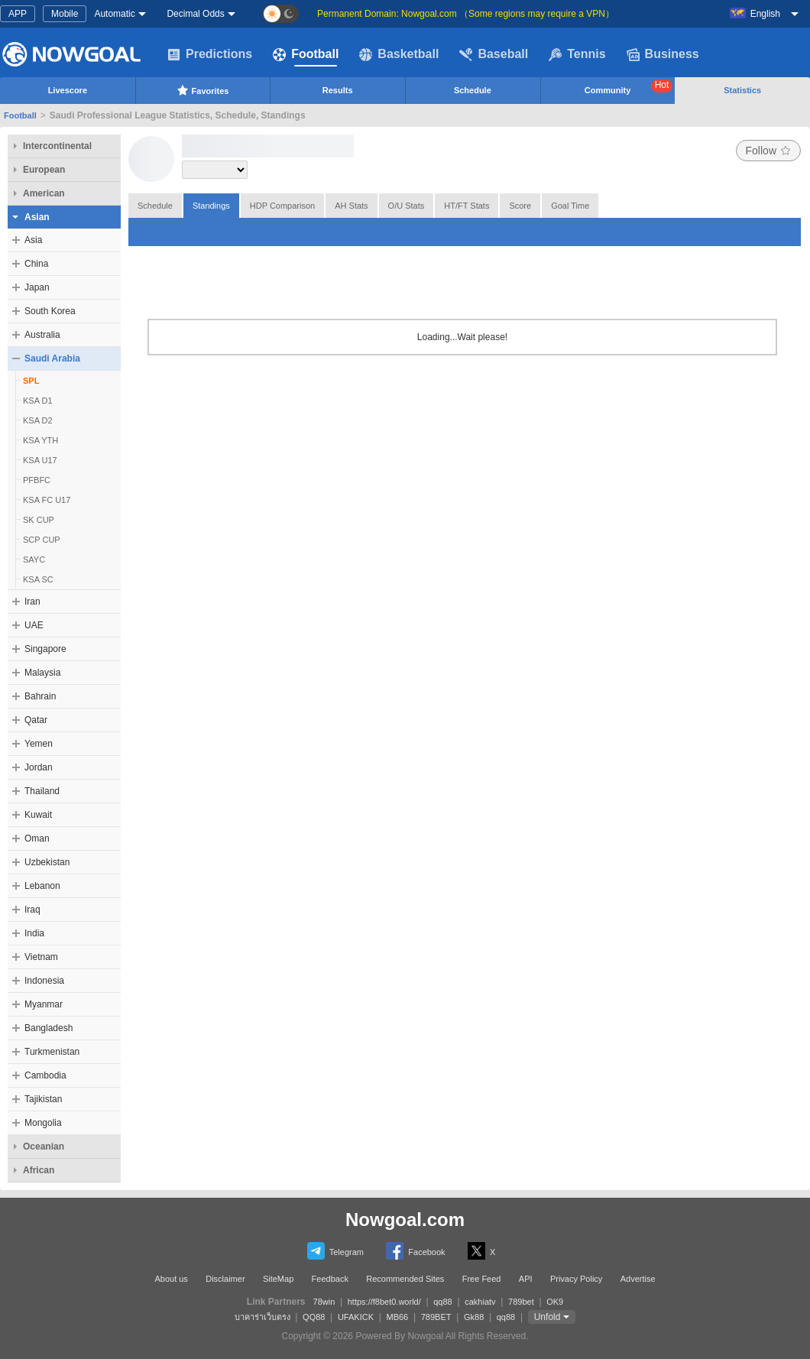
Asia (33, 240)
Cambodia (45, 1075)
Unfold (547, 1317)
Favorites (203, 90)
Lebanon (42, 886)
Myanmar (43, 1004)
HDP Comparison (282, 205)
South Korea (50, 311)
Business (663, 54)
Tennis (577, 54)
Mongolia (43, 1122)
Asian (37, 217)
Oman (37, 838)
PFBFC (36, 480)
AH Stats (351, 205)
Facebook (415, 1251)
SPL (31, 380)
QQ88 (314, 1317)
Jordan (38, 767)
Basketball (399, 54)
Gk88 (474, 1317)
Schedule (472, 90)
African (38, 1170)
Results (337, 90)
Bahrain (40, 696)
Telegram (335, 1251)
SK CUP (38, 519)
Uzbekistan (47, 862)
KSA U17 (40, 460)
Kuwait (38, 814)
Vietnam (41, 957)
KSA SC (38, 579)
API (526, 1278)
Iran (32, 601)
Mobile (64, 13)
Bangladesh (48, 1028)
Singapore (45, 649)
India (34, 933)
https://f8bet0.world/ (384, 1301)
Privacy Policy (576, 1278)
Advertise (638, 1278)
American (44, 193)
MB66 (397, 1317)
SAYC (34, 559)
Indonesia (44, 980)
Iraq (32, 909)
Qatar (35, 720)
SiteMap (278, 1278)
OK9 (554, 1301)
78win (324, 1301)
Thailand (42, 791)
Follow (768, 150)
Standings (211, 205)
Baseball (493, 54)
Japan (37, 287)
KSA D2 (38, 420)
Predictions (209, 54)
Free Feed (481, 1278)
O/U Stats (406, 205)
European (44, 169)
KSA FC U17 (46, 499)
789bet (521, 1301)
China (36, 263)
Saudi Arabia (52, 358)
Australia (42, 334)
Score (520, 205)
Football (306, 54)
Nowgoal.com (405, 1219)
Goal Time (570, 205)
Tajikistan (43, 1099)
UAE (34, 625)
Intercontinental (57, 146)
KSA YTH (40, 440)
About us (170, 1278)
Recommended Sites (405, 1278)
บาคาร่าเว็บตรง (262, 1317)
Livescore (67, 90)
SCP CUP (41, 539)
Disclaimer (225, 1278)
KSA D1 (38, 400)
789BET (436, 1317)
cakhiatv (480, 1301)
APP (17, 13)
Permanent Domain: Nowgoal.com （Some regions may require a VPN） (465, 13)
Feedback (330, 1278)
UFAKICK (356, 1317)
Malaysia (42, 672)
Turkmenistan (51, 1051)
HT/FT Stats (466, 205)
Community (629, 87)
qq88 (442, 1301)
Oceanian (43, 1146)
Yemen (38, 743)
